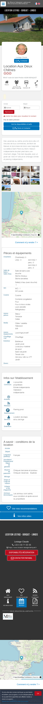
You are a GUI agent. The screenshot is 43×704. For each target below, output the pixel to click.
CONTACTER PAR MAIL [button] (21, 558)
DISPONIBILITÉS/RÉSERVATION (21, 552)
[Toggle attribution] (38, 235)
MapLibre (34, 235)
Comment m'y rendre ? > (26, 242)
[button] (21, 61)
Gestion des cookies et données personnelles (15, 701)
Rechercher (9, 112)
